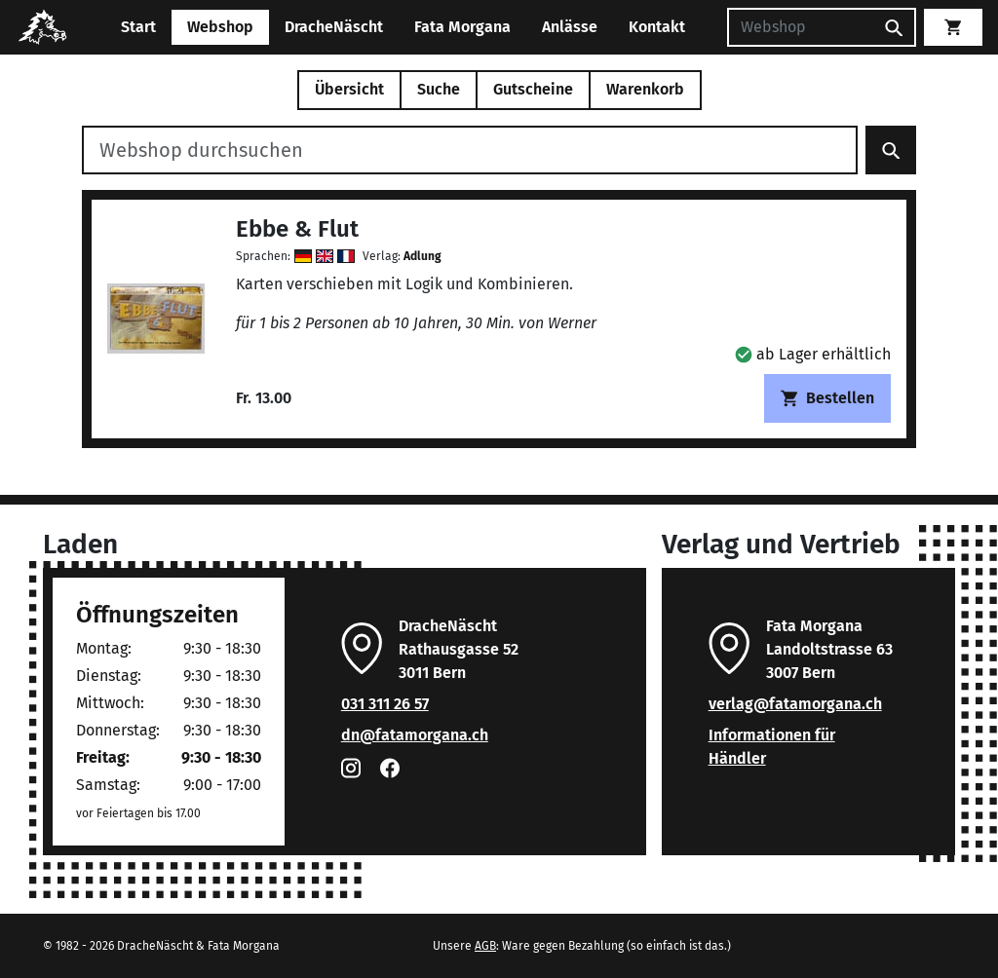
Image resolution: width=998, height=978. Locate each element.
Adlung (422, 256)
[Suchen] (800, 27)
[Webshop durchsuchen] (470, 150)
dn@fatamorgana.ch (414, 735)
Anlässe (569, 27)
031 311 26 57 (385, 704)
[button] (813, 354)
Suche (438, 89)
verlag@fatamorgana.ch (795, 704)
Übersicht (349, 89)
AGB (485, 946)
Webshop (220, 27)
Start (138, 27)
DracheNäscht (334, 27)
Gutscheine (533, 89)
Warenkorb (645, 89)
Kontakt (657, 27)
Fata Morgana (462, 27)
